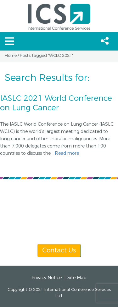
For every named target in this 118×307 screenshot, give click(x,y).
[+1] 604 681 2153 (50, 219)
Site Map (77, 278)
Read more (67, 153)
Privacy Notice (46, 278)
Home (11, 55)
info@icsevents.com (59, 227)
